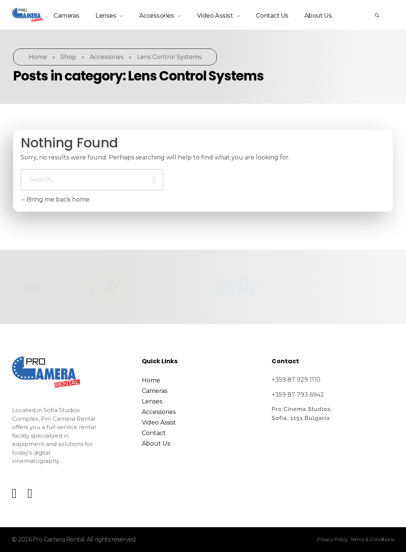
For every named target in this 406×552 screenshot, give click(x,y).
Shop (68, 57)
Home (38, 57)
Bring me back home (55, 199)
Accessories (106, 57)
